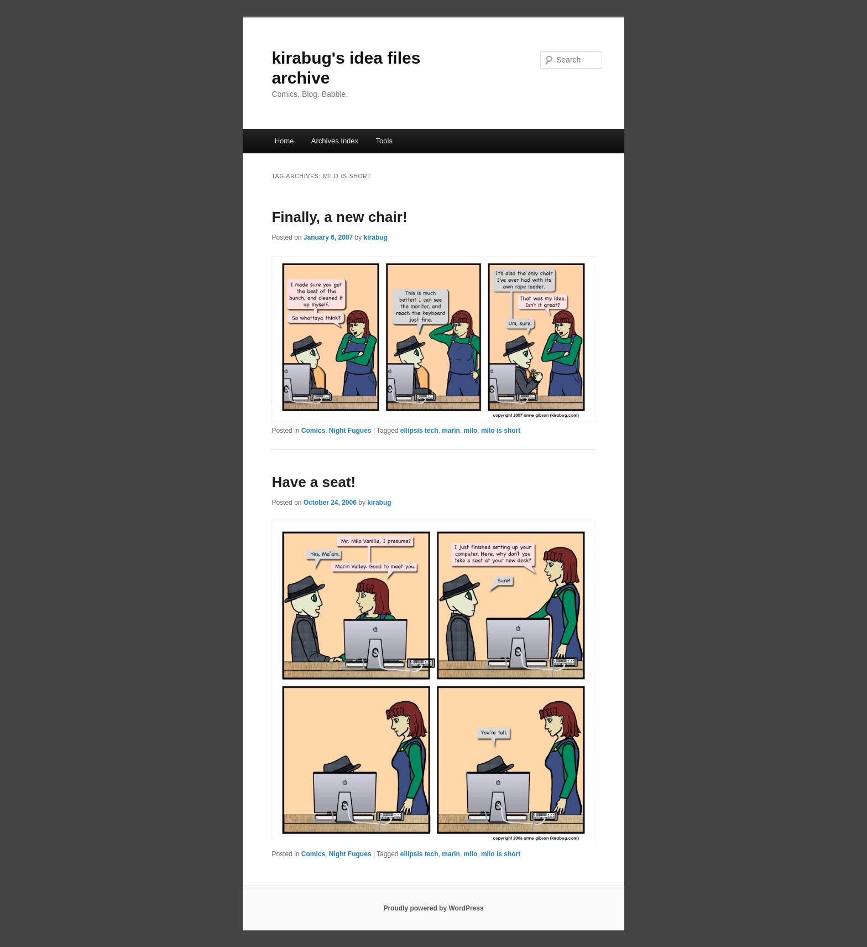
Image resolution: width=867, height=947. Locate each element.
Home (284, 141)
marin (451, 430)
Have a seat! (313, 482)
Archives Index (334, 141)
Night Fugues (350, 430)
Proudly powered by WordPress (433, 908)
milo (471, 430)
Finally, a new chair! (339, 217)
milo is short (500, 430)
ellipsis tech (419, 430)
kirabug (376, 237)
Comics (313, 430)
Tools (384, 141)
